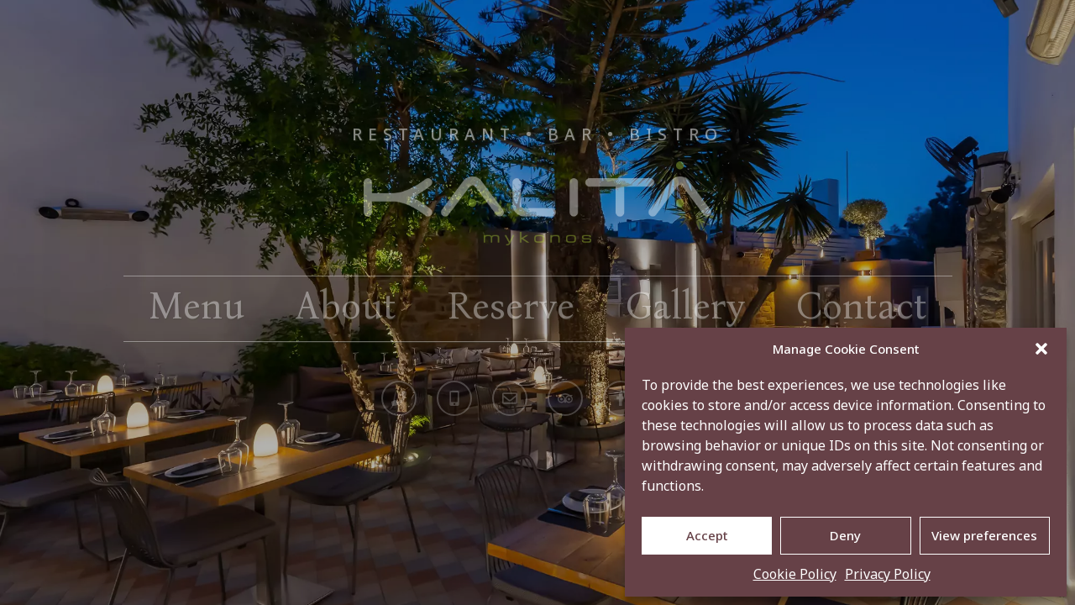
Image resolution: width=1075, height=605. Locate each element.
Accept (707, 535)
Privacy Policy (888, 574)
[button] (1041, 348)
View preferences (984, 535)
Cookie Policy (794, 574)
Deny (845, 535)
